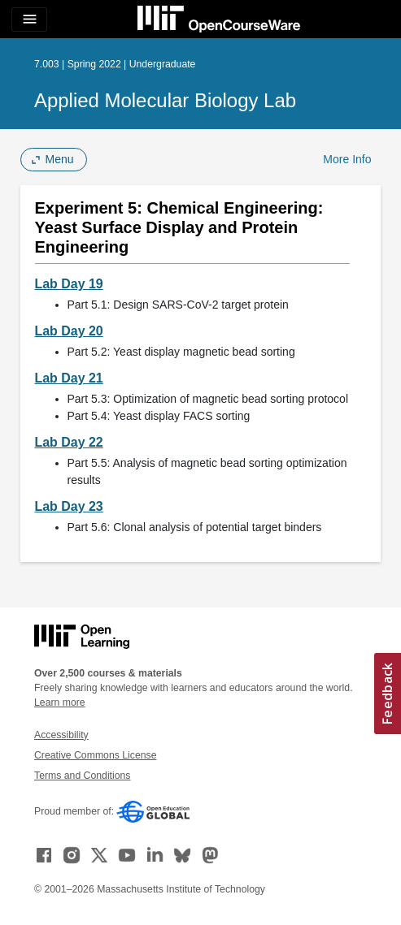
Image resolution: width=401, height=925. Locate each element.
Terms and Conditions (82, 775)
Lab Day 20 (69, 331)
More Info (347, 159)
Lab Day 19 (69, 284)
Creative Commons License (95, 755)
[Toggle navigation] (29, 19)
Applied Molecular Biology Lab (165, 100)
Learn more (59, 702)
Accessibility (61, 735)
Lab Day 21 (69, 378)
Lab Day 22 (69, 442)
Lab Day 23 (69, 506)
